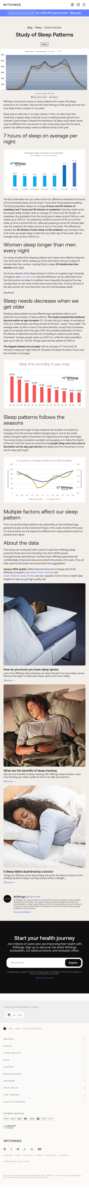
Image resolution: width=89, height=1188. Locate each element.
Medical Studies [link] (52, 27)
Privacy (17, 1155)
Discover (8, 680)
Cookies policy (51, 1155)
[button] (44, 1040)
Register (73, 962)
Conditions (39, 1155)
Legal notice (8, 1155)
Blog (30, 27)
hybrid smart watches (41, 572)
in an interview (28, 276)
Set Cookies (63, 1155)
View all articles (22, 912)
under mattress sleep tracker (19, 575)
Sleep (38, 27)
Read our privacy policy (44, 978)
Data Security (28, 1155)
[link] (14, 1015)
